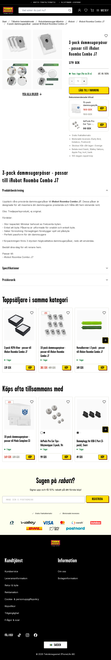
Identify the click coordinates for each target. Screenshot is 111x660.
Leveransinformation (16, 578)
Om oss (62, 571)
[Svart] (44, 433)
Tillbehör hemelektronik (22, 21)
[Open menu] (102, 10)
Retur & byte (11, 585)
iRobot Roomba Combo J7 (91, 21)
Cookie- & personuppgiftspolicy (22, 599)
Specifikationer (55, 268)
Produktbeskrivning (55, 190)
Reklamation (11, 592)
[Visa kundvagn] (92, 10)
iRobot (71, 21)
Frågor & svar (12, 620)
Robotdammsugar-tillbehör (51, 21)
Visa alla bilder (32, 94)
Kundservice (11, 571)
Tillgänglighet (12, 613)
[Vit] (41, 433)
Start (4, 21)
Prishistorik (55, 280)
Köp (102, 108)
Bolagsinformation (68, 578)
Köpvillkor (10, 606)
